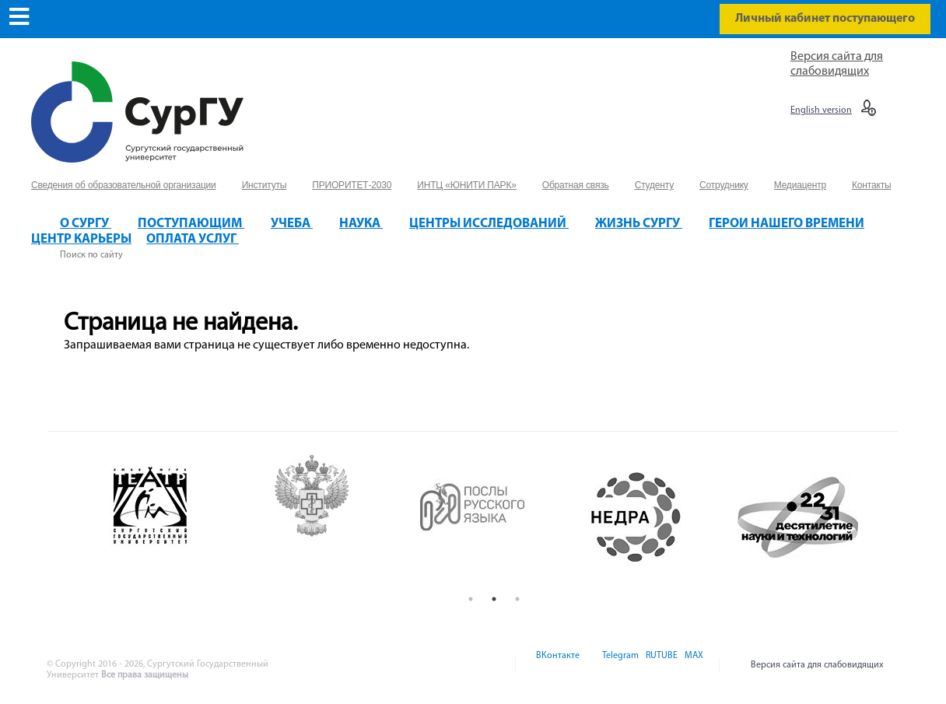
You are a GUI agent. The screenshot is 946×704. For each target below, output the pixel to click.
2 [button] (494, 599)
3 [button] (517, 599)
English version (821, 110)
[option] (171, 517)
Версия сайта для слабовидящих (817, 665)
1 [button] (470, 599)
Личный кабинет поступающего (825, 18)
